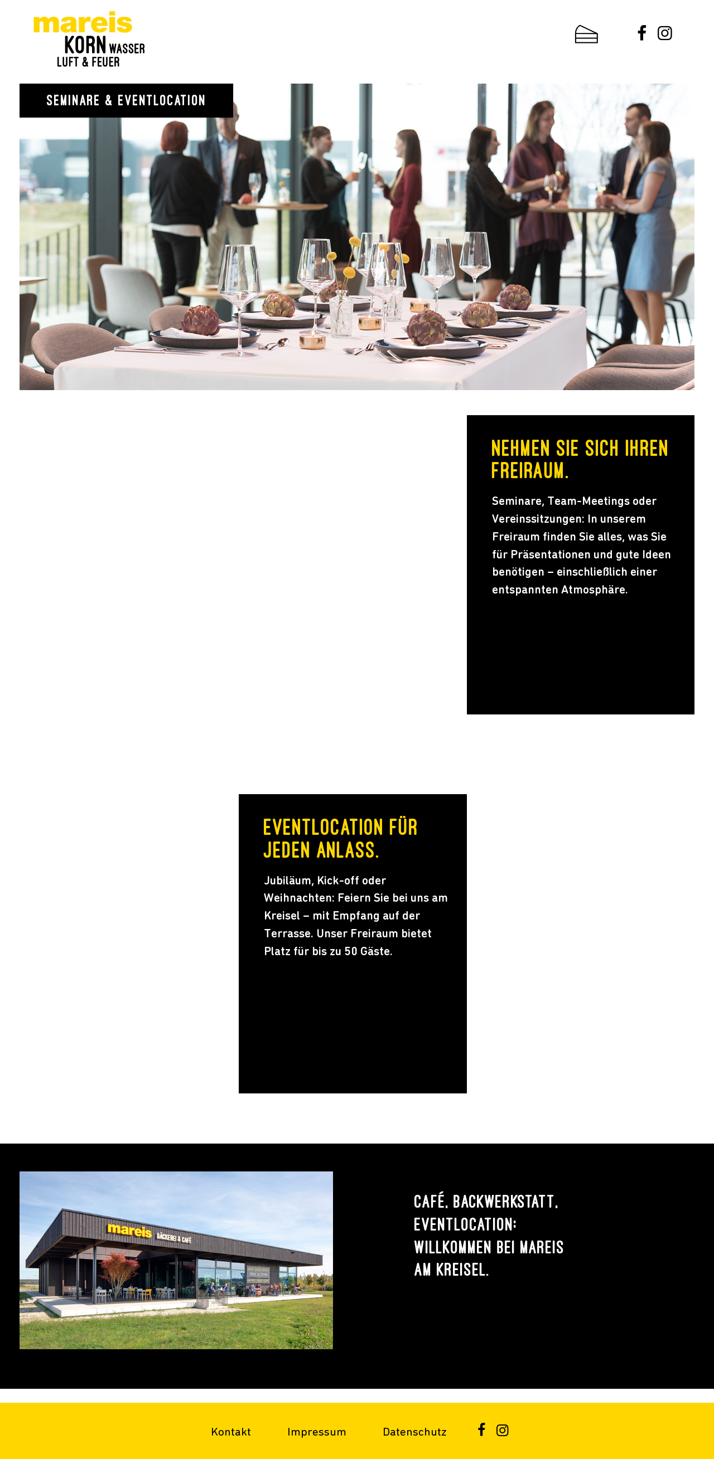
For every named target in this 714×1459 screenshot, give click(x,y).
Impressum (316, 1432)
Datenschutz (415, 1432)
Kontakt (231, 1432)
